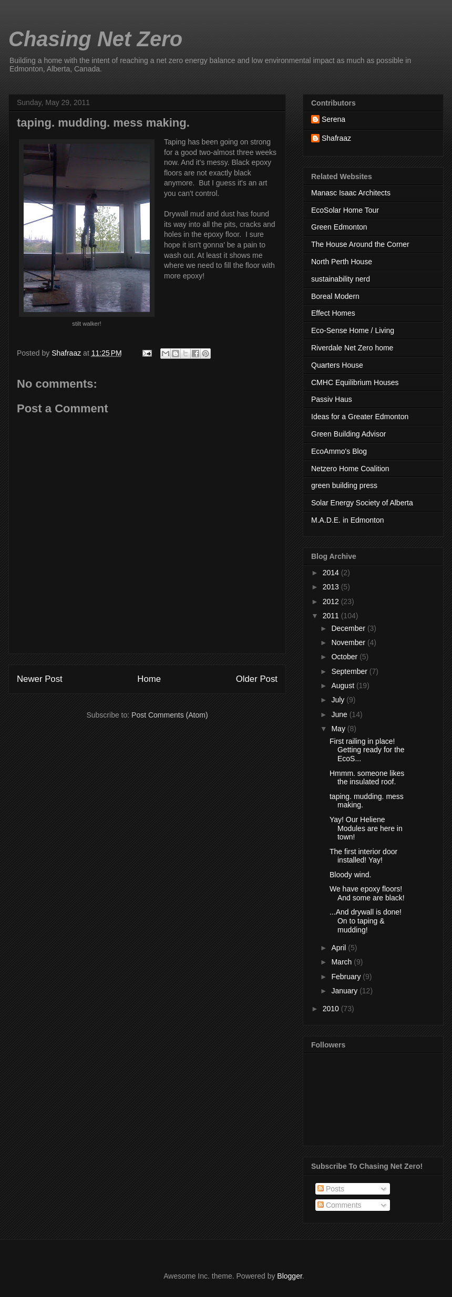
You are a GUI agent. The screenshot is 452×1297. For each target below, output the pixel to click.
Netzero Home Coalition (350, 468)
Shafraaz (336, 138)
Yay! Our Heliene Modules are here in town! (366, 828)
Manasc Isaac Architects (351, 193)
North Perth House (341, 261)
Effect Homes (333, 313)
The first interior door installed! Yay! (363, 856)
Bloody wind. (350, 874)
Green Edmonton (339, 227)
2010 (332, 1008)
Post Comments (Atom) (169, 715)
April (339, 947)
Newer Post (40, 679)
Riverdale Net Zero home (352, 348)
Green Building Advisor (348, 434)
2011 (332, 615)
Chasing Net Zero (95, 38)
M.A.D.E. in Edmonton (347, 520)
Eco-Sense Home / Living (352, 330)
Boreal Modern (335, 296)
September (350, 671)
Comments (339, 1205)
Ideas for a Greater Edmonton (359, 416)
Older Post (257, 679)
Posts (330, 1189)
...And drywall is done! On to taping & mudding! (366, 921)
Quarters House (337, 365)
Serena (333, 119)
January (345, 991)
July (338, 700)
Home (149, 679)
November (349, 642)
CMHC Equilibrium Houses (355, 382)
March (342, 962)
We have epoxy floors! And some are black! (367, 893)
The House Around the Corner (360, 244)
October (345, 656)
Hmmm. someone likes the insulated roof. (367, 777)
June (340, 714)
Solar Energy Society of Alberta (362, 503)
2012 (332, 601)
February (347, 976)
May (339, 728)
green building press (344, 485)
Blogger (289, 1276)
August (343, 685)
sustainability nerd (340, 279)
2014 (332, 572)
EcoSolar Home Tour (345, 210)
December (349, 628)
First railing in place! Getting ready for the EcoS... (367, 750)
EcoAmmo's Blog (339, 451)
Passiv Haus (331, 399)
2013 (332, 587)
